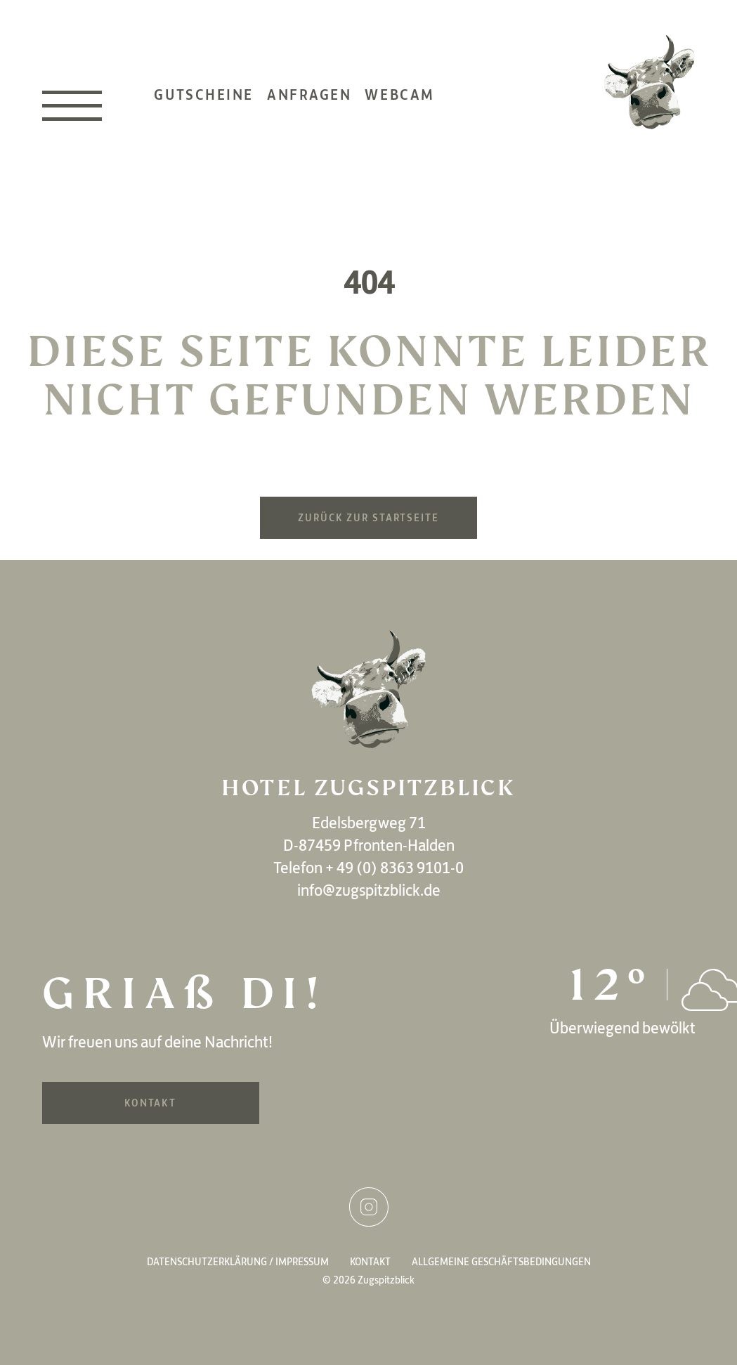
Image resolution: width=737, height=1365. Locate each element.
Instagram (369, 1207)
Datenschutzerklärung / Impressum (238, 1261)
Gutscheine (204, 94)
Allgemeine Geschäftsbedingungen (501, 1261)
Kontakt (150, 1103)
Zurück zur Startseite (368, 517)
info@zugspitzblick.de (369, 890)
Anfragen (309, 94)
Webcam (399, 94)
